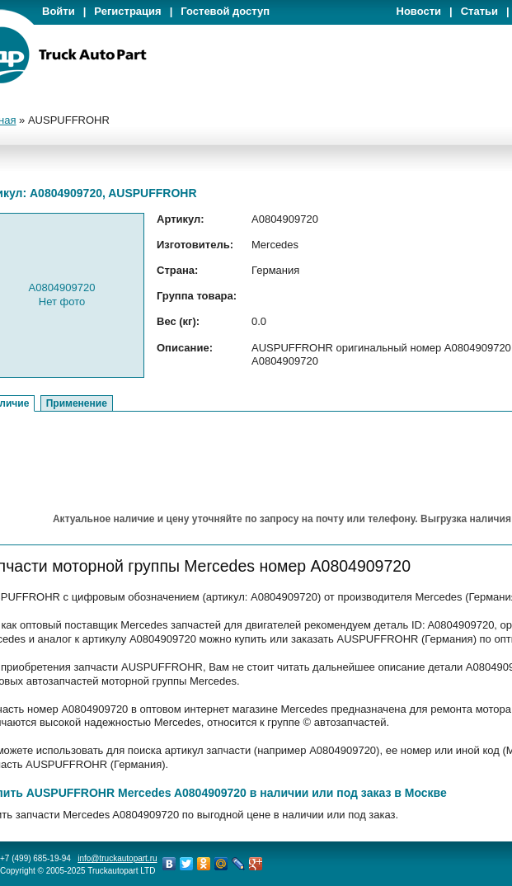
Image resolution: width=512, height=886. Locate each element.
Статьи (479, 11)
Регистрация (127, 11)
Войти (58, 11)
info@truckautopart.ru (117, 858)
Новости (419, 11)
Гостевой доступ (225, 11)
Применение (76, 403)
